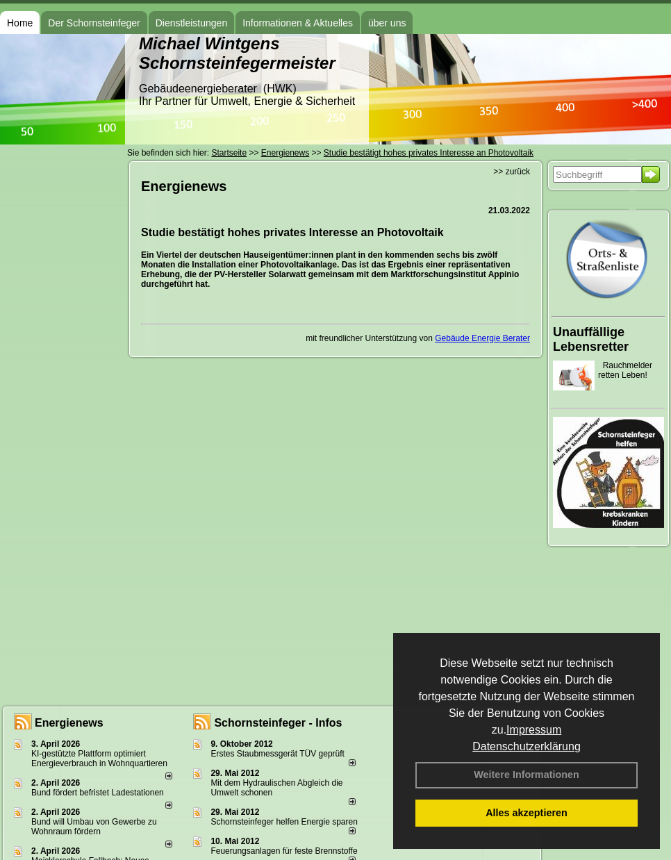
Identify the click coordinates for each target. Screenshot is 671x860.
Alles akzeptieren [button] (527, 812)
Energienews (69, 723)
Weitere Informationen (526, 774)
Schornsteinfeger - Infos (278, 723)
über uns (387, 22)
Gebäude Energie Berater (482, 338)
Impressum (533, 730)
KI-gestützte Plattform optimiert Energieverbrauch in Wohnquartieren (99, 758)
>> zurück (511, 171)
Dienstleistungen (192, 22)
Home (20, 22)
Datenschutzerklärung (526, 746)
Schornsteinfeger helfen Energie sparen (283, 822)
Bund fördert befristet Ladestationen (97, 792)
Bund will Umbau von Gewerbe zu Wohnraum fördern (94, 826)
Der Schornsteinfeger (94, 22)
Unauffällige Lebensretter (591, 339)
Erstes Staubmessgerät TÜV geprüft (277, 754)
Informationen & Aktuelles (297, 22)
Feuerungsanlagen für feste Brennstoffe (283, 851)
